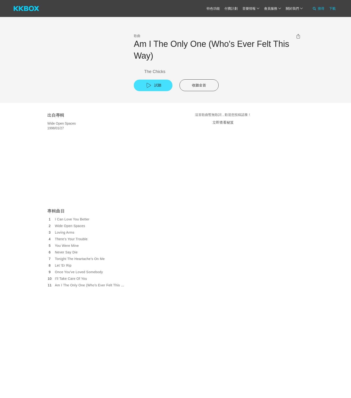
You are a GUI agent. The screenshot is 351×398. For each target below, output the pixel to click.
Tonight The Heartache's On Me (80, 259)
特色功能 (213, 8)
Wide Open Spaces (70, 226)
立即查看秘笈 (223, 122)
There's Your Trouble (71, 239)
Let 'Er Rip (63, 265)
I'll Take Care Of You (71, 278)
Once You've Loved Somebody (79, 272)
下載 (332, 8)
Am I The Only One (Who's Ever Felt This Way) (92, 285)
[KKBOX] (26, 8)
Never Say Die (66, 252)
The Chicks (154, 71)
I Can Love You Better (72, 219)
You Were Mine (67, 246)
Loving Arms (64, 232)
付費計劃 (231, 8)
